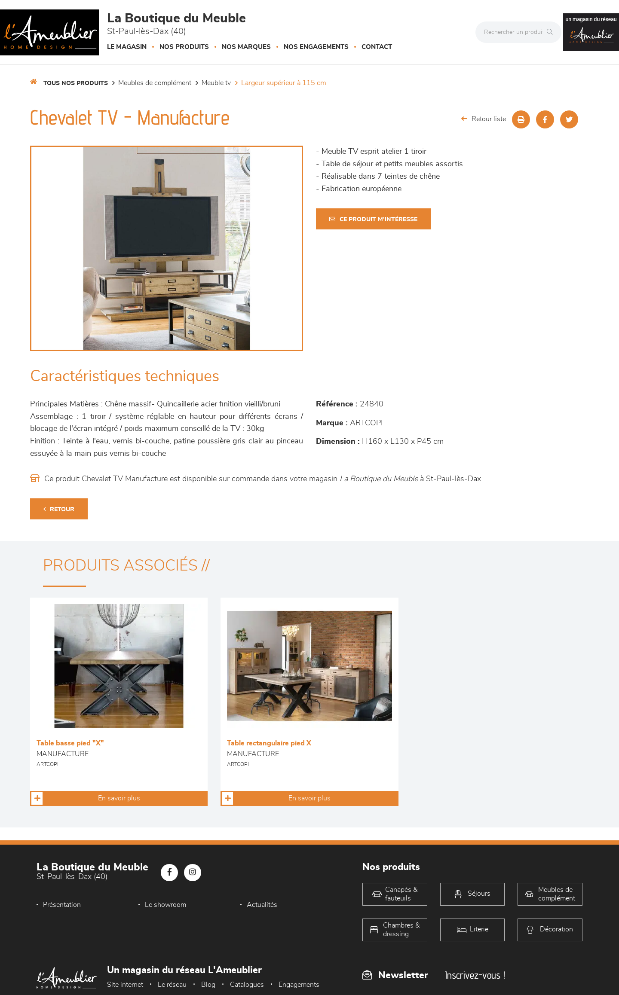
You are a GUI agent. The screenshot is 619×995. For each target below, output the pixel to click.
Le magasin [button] (127, 47)
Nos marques (246, 47)
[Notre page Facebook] (169, 872)
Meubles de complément (154, 82)
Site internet (125, 984)
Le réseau (172, 984)
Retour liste (483, 118)
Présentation (62, 904)
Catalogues (247, 984)
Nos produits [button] (184, 47)
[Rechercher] (551, 32)
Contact (377, 47)
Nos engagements (316, 47)
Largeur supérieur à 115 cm (283, 82)
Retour (58, 509)
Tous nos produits (75, 83)
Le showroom (165, 904)
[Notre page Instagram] (192, 872)
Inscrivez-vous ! (475, 975)
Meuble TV (216, 82)
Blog (208, 984)
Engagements (299, 984)
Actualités (262, 904)
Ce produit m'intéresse (373, 219)
